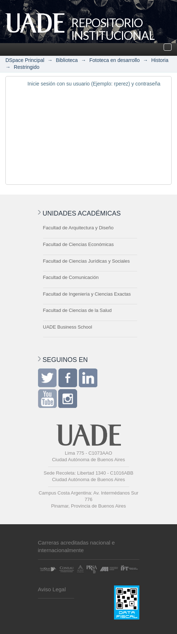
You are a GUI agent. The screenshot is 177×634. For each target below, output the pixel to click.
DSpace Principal (24, 60)
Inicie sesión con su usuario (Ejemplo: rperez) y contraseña (94, 84)
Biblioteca (67, 60)
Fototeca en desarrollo (114, 60)
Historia (159, 60)
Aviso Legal (52, 589)
